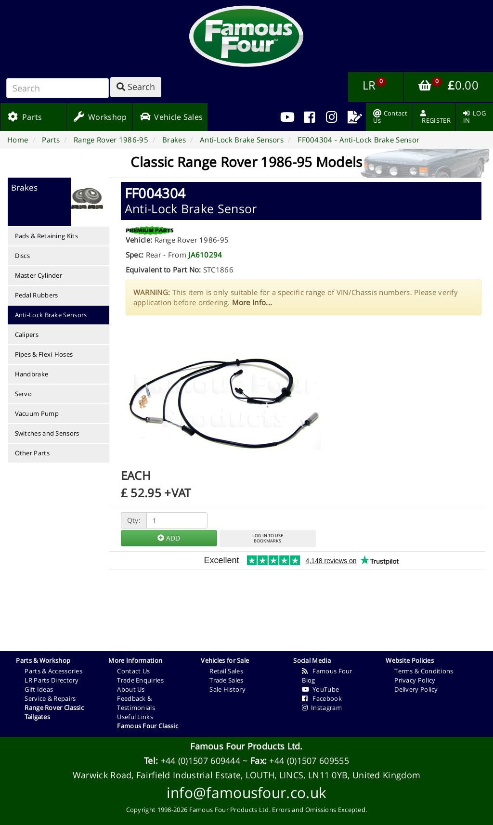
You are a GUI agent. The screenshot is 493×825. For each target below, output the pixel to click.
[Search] (57, 88)
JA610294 (205, 254)
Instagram (322, 707)
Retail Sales (226, 671)
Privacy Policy (414, 680)
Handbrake (32, 374)
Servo (23, 393)
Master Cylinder (39, 275)
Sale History (227, 689)
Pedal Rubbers (36, 295)
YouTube (320, 689)
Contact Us (133, 671)
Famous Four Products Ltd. (246, 746)
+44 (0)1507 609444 (200, 760)
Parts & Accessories (53, 671)
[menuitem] (309, 117)
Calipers (27, 334)
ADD (168, 537)
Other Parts (32, 453)
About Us (130, 689)
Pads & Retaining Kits (46, 236)
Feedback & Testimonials (136, 703)
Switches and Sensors (47, 433)
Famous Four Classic (147, 726)
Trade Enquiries (140, 680)
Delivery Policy (416, 689)
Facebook (322, 698)
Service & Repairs (50, 698)
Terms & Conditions (423, 671)
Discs (22, 255)
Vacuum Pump (37, 413)
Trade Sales (226, 680)
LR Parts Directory (51, 680)
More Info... (252, 302)
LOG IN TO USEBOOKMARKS (267, 538)
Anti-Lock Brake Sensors (51, 314)
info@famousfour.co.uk (246, 792)
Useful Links (135, 716)
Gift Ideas (39, 689)
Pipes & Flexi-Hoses (44, 354)
